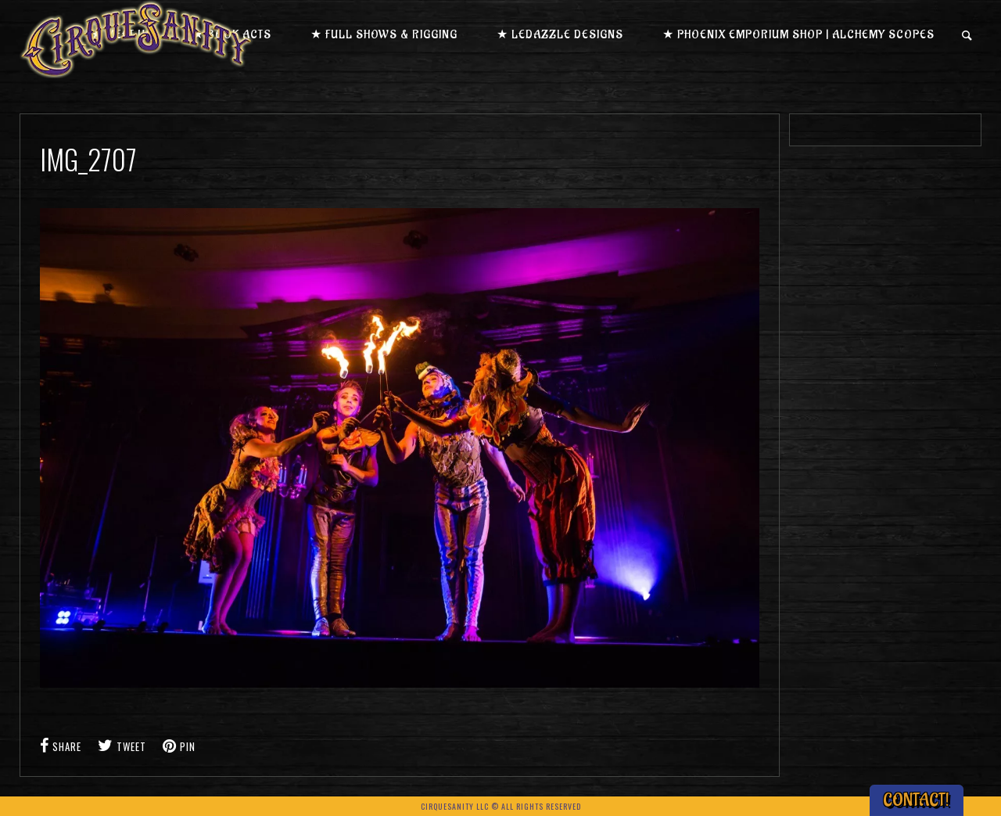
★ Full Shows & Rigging (383, 34)
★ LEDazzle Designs (560, 34)
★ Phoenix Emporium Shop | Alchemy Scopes (798, 34)
